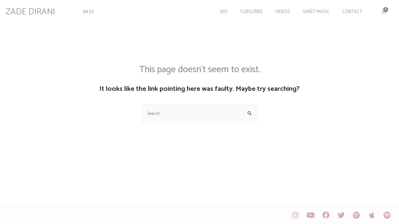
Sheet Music (313, 10)
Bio (220, 10)
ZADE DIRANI (34, 10)
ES (95, 10)
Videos (279, 10)
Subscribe (248, 10)
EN (88, 10)
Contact (349, 10)
